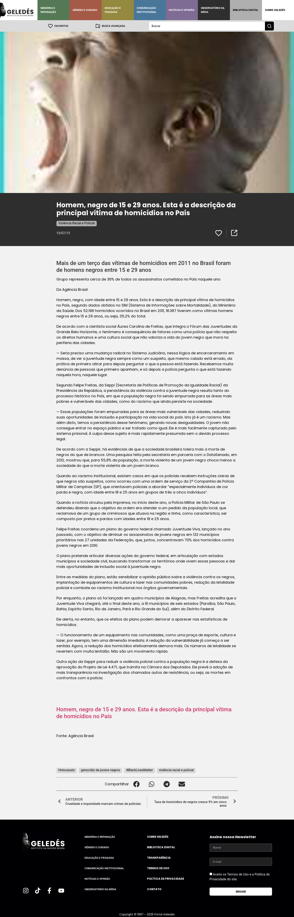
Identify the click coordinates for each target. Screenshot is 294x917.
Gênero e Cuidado (85, 9)
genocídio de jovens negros (100, 770)
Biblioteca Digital (245, 9)
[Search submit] (269, 25)
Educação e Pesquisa (113, 10)
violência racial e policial (176, 770)
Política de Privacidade (165, 878)
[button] (136, 783)
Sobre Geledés (275, 9)
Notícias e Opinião (181, 9)
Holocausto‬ (66, 770)
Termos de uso (158, 868)
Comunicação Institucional (147, 10)
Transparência (159, 858)
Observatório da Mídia (212, 10)
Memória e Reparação (48, 10)
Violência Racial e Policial (76, 223)
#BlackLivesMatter (139, 770)
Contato (154, 889)
